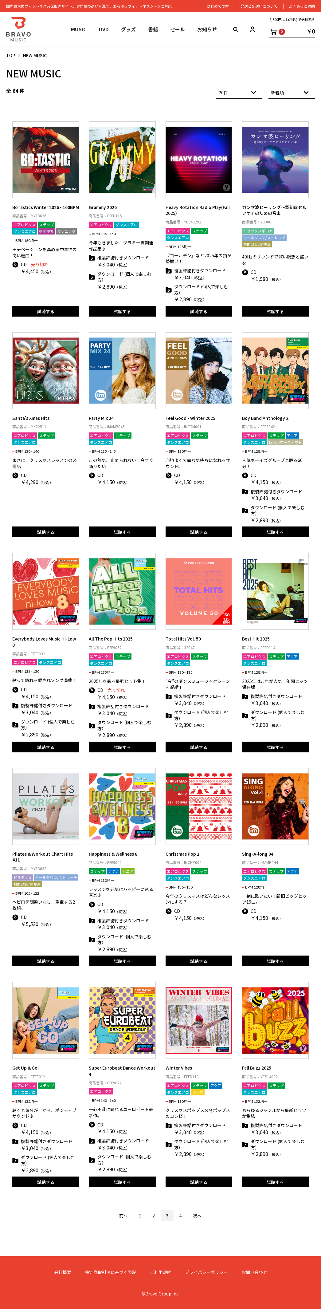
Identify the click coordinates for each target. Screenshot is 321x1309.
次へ (197, 1215)
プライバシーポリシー (206, 1272)
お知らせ (207, 29)
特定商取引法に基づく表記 (110, 1272)
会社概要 (62, 1272)
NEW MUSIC (35, 55)
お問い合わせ (254, 1272)
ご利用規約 (160, 1272)
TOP (10, 55)
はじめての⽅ (218, 6)
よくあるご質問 (302, 6)
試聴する (45, 311)
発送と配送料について (259, 6)
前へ (123, 1215)
